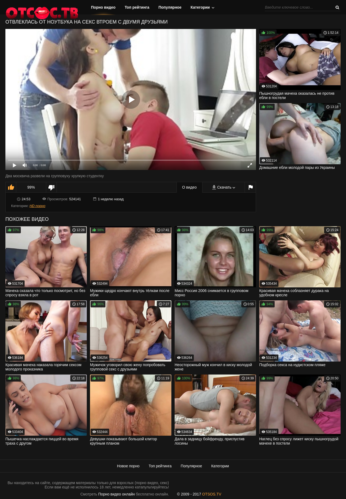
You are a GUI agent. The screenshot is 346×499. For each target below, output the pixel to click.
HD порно (37, 206)
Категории (200, 7)
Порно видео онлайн (116, 494)
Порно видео (103, 7)
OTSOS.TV (211, 494)
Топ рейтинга (137, 7)
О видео (189, 187)
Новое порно (128, 466)
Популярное (169, 7)
